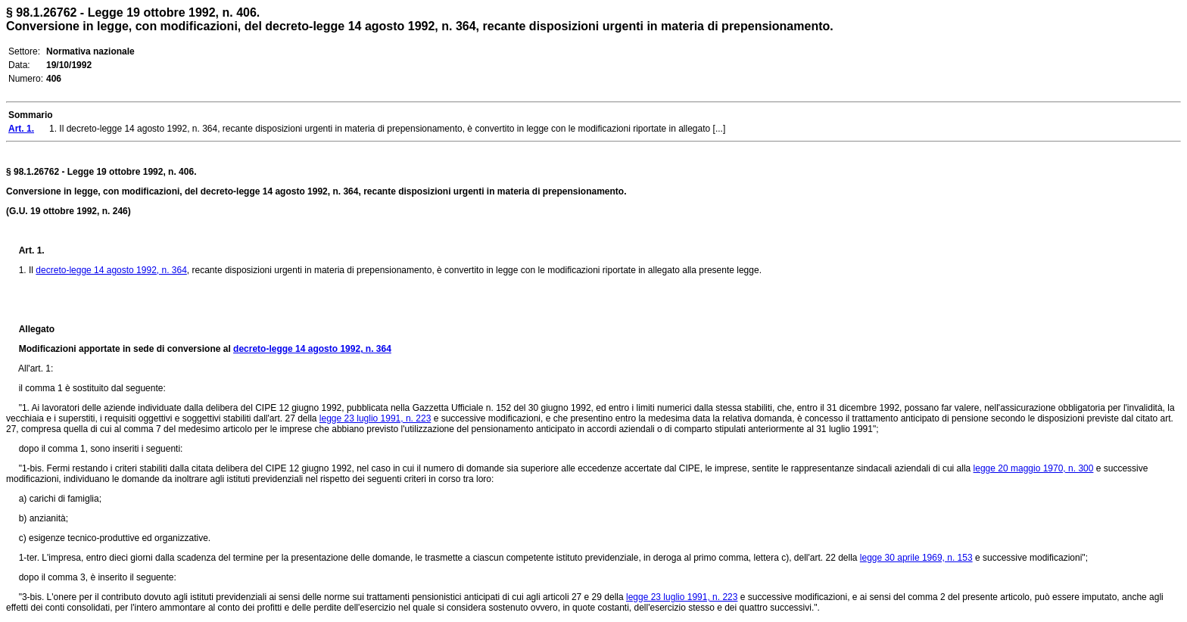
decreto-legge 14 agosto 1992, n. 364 (111, 270)
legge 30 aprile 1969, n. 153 (916, 557)
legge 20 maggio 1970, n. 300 (1034, 468)
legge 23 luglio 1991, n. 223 (375, 418)
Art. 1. (32, 250)
